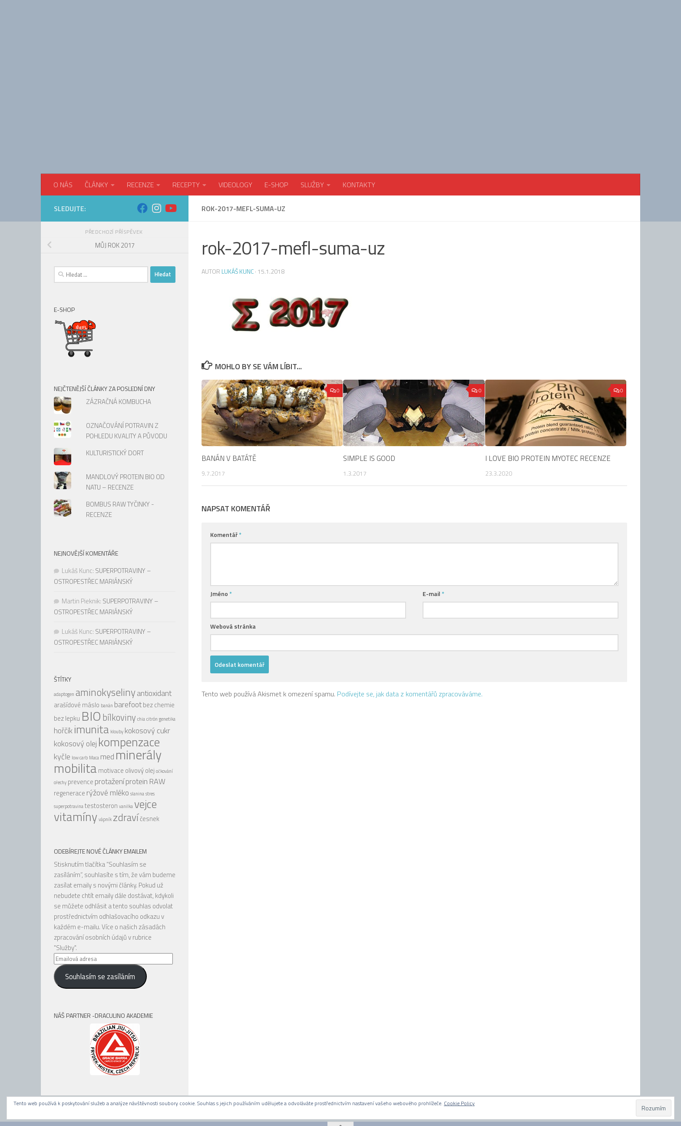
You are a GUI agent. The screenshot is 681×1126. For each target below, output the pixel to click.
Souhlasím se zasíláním (100, 924)
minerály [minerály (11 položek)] (139, 702)
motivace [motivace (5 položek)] (111, 718)
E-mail (433, 541)
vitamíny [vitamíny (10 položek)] (75, 764)
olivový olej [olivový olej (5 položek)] (140, 718)
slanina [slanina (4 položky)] (137, 741)
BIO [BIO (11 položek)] (91, 663)
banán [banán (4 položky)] (107, 653)
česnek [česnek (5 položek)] (149, 767)
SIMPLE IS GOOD (369, 406)
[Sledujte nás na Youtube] (170, 156)
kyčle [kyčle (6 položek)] (62, 704)
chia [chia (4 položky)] (141, 666)
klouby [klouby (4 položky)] (116, 679)
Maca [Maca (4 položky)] (94, 705)
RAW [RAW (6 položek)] (157, 729)
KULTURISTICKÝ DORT (115, 401)
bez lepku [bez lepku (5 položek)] (67, 666)
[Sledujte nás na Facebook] (142, 156)
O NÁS (63, 132)
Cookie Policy (459, 1103)
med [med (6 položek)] (107, 704)
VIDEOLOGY (235, 132)
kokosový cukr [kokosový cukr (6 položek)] (147, 678)
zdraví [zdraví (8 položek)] (126, 765)
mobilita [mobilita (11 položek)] (75, 715)
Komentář (225, 482)
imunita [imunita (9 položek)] (91, 677)
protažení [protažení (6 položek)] (109, 729)
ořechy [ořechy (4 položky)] (60, 730)
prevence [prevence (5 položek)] (80, 730)
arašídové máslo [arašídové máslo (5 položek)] (76, 653)
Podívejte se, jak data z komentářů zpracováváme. (410, 641)
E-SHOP (276, 132)
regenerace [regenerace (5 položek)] (69, 741)
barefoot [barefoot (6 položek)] (128, 652)
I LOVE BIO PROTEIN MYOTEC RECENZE (548, 406)
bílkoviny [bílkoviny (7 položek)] (119, 665)
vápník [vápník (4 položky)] (105, 767)
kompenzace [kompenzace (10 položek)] (129, 690)
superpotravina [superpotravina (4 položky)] (68, 754)
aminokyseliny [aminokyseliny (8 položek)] (106, 640)
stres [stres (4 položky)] (150, 741)
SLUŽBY (312, 132)
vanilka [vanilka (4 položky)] (126, 754)
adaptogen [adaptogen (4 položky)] (64, 642)
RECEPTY (186, 132)
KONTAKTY (359, 132)
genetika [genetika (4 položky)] (167, 666)
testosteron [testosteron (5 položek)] (101, 753)
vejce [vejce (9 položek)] (145, 751)
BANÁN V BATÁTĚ (229, 406)
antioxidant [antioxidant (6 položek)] (154, 641)
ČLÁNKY (96, 132)
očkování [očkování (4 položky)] (164, 718)
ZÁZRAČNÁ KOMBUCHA (118, 349)
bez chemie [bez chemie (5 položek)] (159, 653)
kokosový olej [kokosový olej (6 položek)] (75, 691)
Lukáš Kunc (237, 219)
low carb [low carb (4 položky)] (80, 705)
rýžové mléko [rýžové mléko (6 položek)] (107, 740)
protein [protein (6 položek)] (137, 729)
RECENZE (140, 132)
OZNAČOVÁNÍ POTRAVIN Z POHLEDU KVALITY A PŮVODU (126, 378)
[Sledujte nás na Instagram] (156, 156)
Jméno (221, 541)
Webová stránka (233, 574)
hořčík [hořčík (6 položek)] (63, 678)
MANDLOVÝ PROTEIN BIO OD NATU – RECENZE (125, 430)
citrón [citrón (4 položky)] (152, 666)
